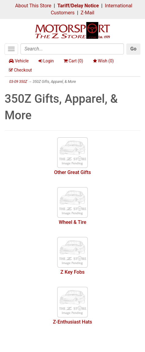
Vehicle (19, 60)
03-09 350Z (18, 82)
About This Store (33, 6)
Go (133, 49)
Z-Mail (87, 13)
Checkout (20, 70)
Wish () (103, 60)
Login (46, 60)
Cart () (73, 60)
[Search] (72, 48)
